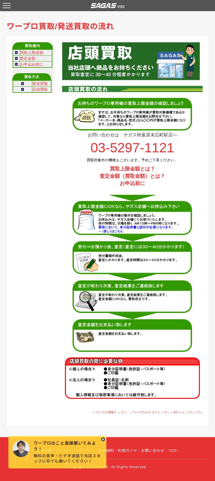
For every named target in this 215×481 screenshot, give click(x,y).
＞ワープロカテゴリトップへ (150, 412)
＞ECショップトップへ (186, 412)
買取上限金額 (31, 52)
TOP (173, 451)
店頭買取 (40, 89)
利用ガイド (127, 451)
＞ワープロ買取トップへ (110, 412)
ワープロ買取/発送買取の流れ (60, 26)
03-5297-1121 (132, 147)
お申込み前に (31, 64)
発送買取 (40, 83)
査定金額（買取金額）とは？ (132, 176)
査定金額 (28, 58)
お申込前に (132, 183)
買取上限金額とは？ (132, 169)
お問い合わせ (153, 451)
